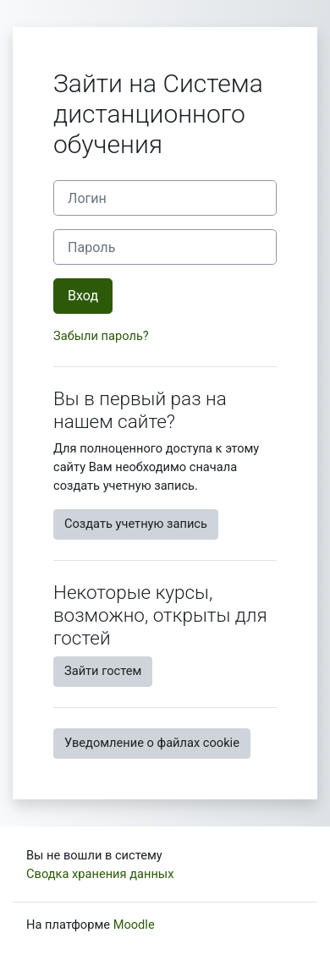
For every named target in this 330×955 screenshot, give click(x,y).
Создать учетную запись (135, 523)
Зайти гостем (102, 670)
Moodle (134, 924)
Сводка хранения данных (99, 873)
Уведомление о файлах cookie (151, 742)
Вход (83, 296)
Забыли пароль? (101, 335)
